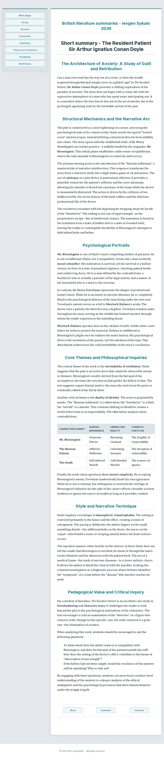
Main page (25, 15)
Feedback (25, 57)
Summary (25, 43)
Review (25, 29)
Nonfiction (25, 63)
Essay (25, 22)
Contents (106, 710)
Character (25, 36)
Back (73, 710)
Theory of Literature (25, 50)
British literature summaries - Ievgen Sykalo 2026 (106, 26)
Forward (139, 710)
